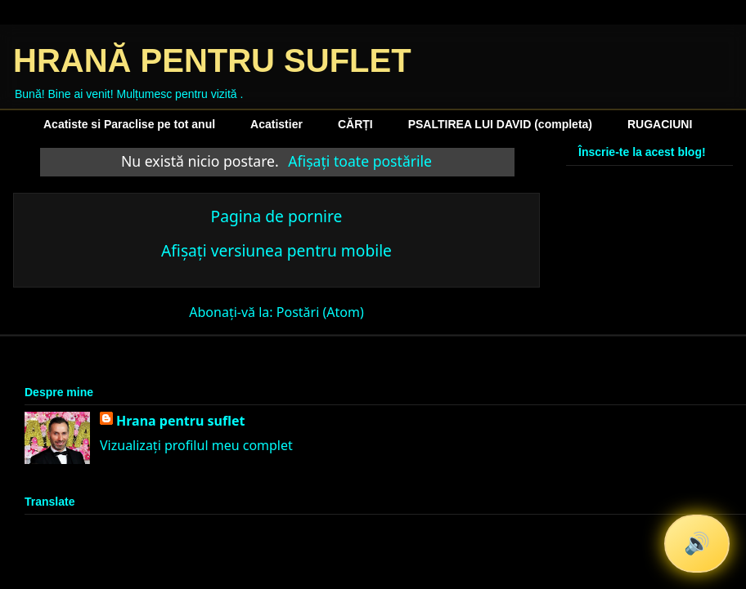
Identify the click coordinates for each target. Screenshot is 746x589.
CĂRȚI (355, 124)
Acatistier (276, 124)
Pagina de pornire (277, 216)
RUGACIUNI (659, 124)
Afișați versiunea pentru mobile (276, 250)
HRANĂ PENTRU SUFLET (212, 60)
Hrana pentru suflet (180, 421)
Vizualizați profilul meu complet (196, 445)
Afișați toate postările (360, 161)
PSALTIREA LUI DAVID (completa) (500, 124)
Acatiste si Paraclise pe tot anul (129, 124)
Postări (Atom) (320, 312)
